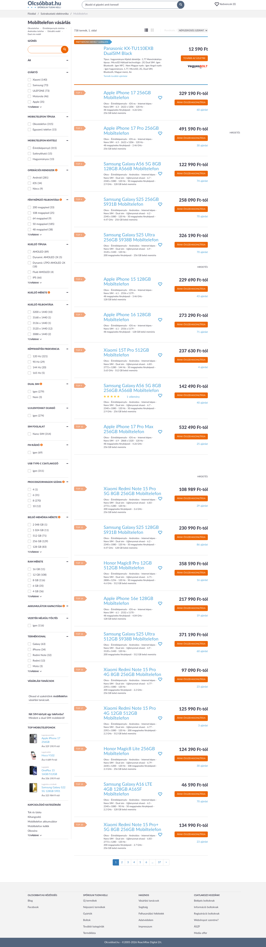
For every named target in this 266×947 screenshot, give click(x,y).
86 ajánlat (202, 544)
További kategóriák (93, 926)
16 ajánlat (202, 580)
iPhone (36, 649)
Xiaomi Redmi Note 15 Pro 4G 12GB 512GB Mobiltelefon (130, 713)
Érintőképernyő (41, 148)
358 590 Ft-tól (193, 564)
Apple (36, 102)
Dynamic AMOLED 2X (45, 257)
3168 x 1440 (40, 317)
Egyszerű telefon (42, 129)
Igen (35, 391)
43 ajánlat (202, 296)
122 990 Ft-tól (193, 165)
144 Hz (37, 367)
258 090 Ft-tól (193, 200)
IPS (34, 277)
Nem (35, 397)
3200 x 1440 (40, 312)
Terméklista (89, 933)
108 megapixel (41, 213)
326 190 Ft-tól (193, 236)
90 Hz (36, 362)
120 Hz (37, 356)
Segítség (143, 907)
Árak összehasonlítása (191, 102)
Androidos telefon (36, 31)
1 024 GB (38, 530)
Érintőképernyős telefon (53, 28)
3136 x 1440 (40, 323)
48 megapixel (40, 229)
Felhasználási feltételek (151, 913)
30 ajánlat (202, 145)
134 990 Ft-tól (193, 825)
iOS (35, 183)
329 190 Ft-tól (193, 93)
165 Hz (37, 373)
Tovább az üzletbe (194, 58)
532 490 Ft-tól (193, 427)
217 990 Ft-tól (193, 599)
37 (159, 862)
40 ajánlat (202, 403)
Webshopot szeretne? (206, 920)
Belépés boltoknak (204, 901)
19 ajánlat (202, 615)
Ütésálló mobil (53, 31)
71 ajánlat (202, 332)
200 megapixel (41, 207)
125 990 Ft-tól (193, 709)
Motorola (38, 96)
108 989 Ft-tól (193, 489)
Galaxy (36, 644)
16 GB (36, 569)
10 (34, 506)
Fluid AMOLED (41, 272)
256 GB (37, 541)
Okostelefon (33, 28)
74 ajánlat (202, 181)
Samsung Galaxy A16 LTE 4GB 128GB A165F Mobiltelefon (128, 789)
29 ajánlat (202, 506)
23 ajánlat (202, 687)
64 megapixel (40, 218)
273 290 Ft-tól (193, 315)
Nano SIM (38, 434)
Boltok (87, 920)
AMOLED (38, 252)
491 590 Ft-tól (193, 129)
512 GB (37, 536)
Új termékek (90, 901)
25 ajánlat (202, 444)
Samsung (38, 85)
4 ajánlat (203, 367)
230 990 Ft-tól (193, 528)
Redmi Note (39, 655)
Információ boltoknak (206, 907)
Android (37, 177)
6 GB (35, 586)
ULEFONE (38, 91)
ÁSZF (197, 926)
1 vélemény (133, 397)
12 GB (36, 575)
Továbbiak (35, 107)
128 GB (37, 547)
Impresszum (145, 926)
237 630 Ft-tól (193, 351)
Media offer (200, 933)
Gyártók (87, 913)
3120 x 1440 (40, 328)
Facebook (33, 907)
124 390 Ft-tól (193, 749)
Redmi (36, 660)
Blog (30, 901)
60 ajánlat (202, 110)
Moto (36, 666)
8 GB (35, 580)
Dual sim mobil (34, 34)
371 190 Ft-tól (193, 635)
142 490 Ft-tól (193, 386)
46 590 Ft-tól (195, 785)
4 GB (35, 591)
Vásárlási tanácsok (149, 901)
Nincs (36, 189)
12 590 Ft (198, 49)
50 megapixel (40, 224)
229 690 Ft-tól (193, 280)
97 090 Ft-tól (195, 670)
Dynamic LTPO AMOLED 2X (49, 263)
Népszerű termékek (94, 907)
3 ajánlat (203, 725)
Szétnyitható (40, 153)
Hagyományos (41, 159)
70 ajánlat (202, 216)
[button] (226, 4)
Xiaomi (36, 80)
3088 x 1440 (40, 334)
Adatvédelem (146, 920)
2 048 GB (38, 524)
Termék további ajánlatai (115, 76)
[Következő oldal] (166, 862)
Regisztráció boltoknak (206, 913)
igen (35, 415)
